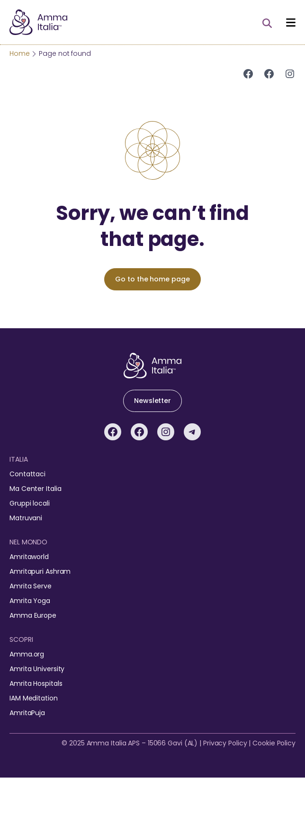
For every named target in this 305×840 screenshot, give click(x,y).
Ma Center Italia (35, 488)
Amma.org (26, 654)
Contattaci (27, 474)
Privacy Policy (225, 743)
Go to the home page (152, 279)
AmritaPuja (27, 713)
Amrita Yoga (29, 600)
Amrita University (36, 669)
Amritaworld (29, 556)
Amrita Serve (30, 586)
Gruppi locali (29, 503)
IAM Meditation (33, 698)
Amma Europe (32, 615)
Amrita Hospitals (35, 683)
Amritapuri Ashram (40, 571)
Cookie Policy (274, 743)
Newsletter (152, 400)
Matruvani (25, 518)
